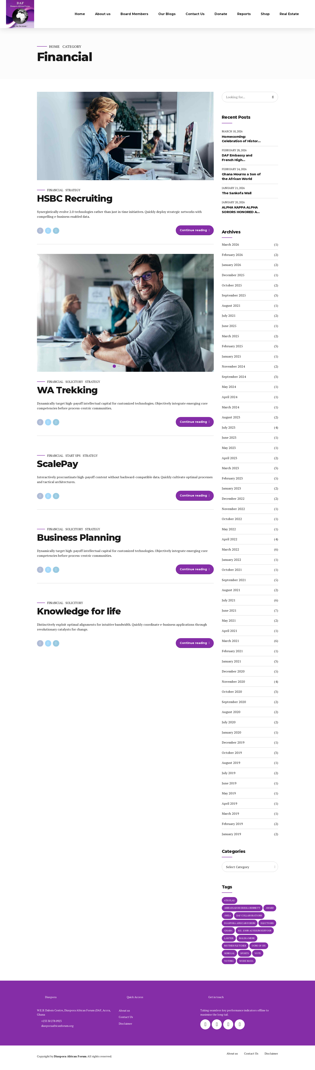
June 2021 (229, 610)
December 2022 (233, 498)
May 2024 (229, 386)
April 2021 (229, 631)
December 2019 (233, 742)
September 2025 (234, 295)
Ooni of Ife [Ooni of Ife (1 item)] (259, 945)
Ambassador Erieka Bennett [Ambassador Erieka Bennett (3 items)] (242, 907)
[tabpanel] (125, 313)
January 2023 (231, 488)
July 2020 (228, 722)
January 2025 (231, 356)
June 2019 (229, 783)
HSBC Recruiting (74, 198)
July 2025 (228, 315)
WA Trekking (67, 390)
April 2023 (229, 458)
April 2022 (229, 539)
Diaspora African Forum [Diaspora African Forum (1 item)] (239, 923)
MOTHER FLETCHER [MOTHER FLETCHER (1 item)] (235, 945)
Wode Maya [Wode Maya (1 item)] (246, 960)
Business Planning (79, 537)
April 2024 (229, 397)
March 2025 (230, 336)
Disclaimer (125, 1023)
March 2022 (230, 549)
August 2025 (231, 305)
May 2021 (229, 620)
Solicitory (74, 382)
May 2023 (229, 448)
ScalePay (57, 463)
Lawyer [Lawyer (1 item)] (228, 938)
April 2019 (229, 803)
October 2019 (232, 752)
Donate (221, 14)
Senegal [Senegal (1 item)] (229, 953)
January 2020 (231, 732)
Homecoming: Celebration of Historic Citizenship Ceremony (241, 139)
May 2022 (229, 529)
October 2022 (232, 519)
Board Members (134, 14)
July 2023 (228, 427)
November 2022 (233, 509)
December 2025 (233, 275)
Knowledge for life (79, 611)
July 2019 (228, 773)
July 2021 (228, 600)
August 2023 (231, 417)
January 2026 (231, 265)
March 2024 (230, 407)
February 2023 (232, 478)
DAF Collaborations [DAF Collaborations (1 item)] (249, 915)
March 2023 (230, 468)
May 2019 (229, 793)
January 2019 (231, 834)
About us (102, 14)
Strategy (72, 190)
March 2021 (230, 641)
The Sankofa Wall (236, 193)
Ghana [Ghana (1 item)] (228, 930)
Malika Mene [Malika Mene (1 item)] (247, 938)
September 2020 (234, 702)
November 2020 (233, 681)
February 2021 (232, 651)
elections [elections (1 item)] (267, 923)
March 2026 (230, 244)
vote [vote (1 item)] (258, 953)
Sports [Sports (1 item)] (244, 953)
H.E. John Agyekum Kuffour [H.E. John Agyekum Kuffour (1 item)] (254, 930)
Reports (244, 14)
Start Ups (73, 456)
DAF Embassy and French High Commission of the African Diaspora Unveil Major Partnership (238, 157)
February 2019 (232, 824)
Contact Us (195, 14)
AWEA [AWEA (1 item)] (227, 915)
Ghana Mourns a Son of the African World (241, 176)
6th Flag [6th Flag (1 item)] (229, 900)
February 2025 (232, 346)
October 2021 (232, 569)
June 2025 (229, 326)
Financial (55, 190)
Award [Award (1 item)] (270, 907)
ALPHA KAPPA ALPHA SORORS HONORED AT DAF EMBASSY (240, 209)
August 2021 (231, 590)
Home (80, 14)
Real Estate (289, 14)
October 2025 (232, 285)
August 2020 (231, 712)
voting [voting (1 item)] (229, 960)
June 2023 (229, 437)
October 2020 (232, 691)
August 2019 (231, 762)
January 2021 (231, 661)
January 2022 (231, 559)
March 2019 (230, 813)
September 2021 (234, 580)
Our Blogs (167, 14)
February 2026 (232, 254)
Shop (265, 14)
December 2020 (233, 671)
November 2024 (233, 366)
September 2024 (234, 376)
